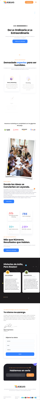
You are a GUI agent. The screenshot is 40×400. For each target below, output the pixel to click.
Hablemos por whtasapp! (11, 250)
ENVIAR (20, 354)
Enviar (30, 375)
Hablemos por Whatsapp (19, 41)
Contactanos (29, 2)
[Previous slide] (33, 266)
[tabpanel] (20, 25)
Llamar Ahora (8, 201)
